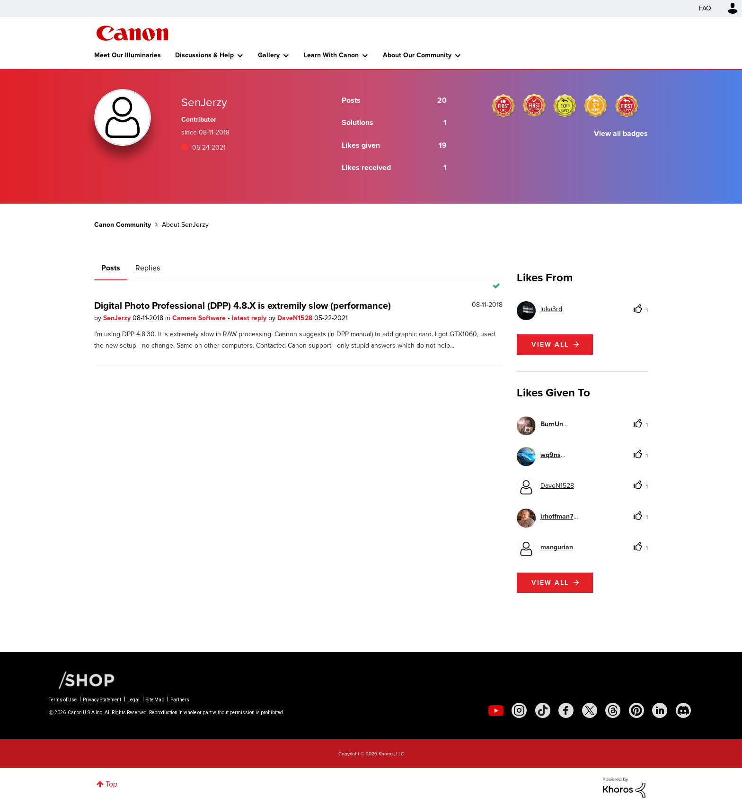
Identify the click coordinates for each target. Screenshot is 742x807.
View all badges (621, 133)
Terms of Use (63, 699)
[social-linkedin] (659, 710)
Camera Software (200, 318)
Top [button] (111, 784)
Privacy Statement (102, 699)
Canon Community (132, 33)
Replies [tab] (147, 267)
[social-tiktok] (542, 710)
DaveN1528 (295, 318)
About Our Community (417, 55)
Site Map (155, 699)
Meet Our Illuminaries (127, 55)
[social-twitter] (589, 710)
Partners (179, 699)
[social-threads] (612, 710)
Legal (133, 699)
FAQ (705, 8)
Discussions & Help (204, 55)
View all (550, 345)
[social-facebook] (566, 710)
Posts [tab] (110, 267)
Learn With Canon (331, 55)
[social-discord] (683, 710)
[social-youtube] (496, 710)
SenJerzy (117, 318)
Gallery (269, 55)
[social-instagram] (519, 710)
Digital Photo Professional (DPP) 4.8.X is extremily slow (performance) (242, 305)
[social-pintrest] (636, 710)
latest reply (250, 318)
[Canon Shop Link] (82, 679)
